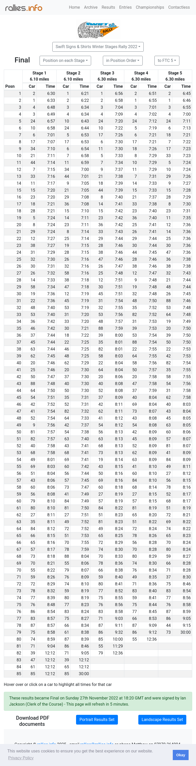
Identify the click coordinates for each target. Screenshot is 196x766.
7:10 (51, 148)
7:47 (119, 266)
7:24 (187, 162)
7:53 (153, 321)
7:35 (187, 217)
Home (74, 7)
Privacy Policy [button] (21, 758)
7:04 (119, 107)
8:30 (119, 549)
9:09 (153, 625)
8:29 (119, 542)
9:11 (119, 625)
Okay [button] (180, 755)
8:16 (119, 473)
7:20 (119, 121)
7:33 (119, 155)
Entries (125, 7)
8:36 (119, 563)
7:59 (119, 328)
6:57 (51, 121)
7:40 (119, 197)
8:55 (119, 597)
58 (67, 273)
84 (168, 459)
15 (33, 190)
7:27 (187, 183)
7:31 (153, 176)
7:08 (85, 197)
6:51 (153, 93)
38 (33, 245)
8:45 (153, 611)
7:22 (119, 128)
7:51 (119, 280)
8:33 (119, 556)
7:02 (153, 114)
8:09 (119, 397)
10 (67, 121)
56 (100, 432)
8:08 (119, 383)
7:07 (51, 141)
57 (168, 438)
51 (33, 473)
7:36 (187, 224)
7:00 (187, 114)
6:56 (119, 93)
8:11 (119, 404)
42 (168, 356)
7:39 (119, 183)
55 (67, 563)
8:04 (119, 362)
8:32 (51, 590)
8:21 (187, 514)
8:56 (187, 597)
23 (33, 197)
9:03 (119, 618)
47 (168, 252)
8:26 (153, 535)
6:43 (85, 121)
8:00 (119, 335)
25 (134, 224)
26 (134, 231)
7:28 (187, 190)
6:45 (187, 93)
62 (33, 356)
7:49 (187, 321)
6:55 (153, 100)
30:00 (185, 632)
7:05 (85, 183)
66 (33, 535)
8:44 (153, 604)
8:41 (119, 584)
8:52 (119, 590)
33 (168, 155)
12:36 (151, 639)
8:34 (153, 570)
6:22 (85, 100)
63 (33, 349)
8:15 (119, 466)
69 (134, 404)
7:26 (119, 135)
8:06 (119, 376)
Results (108, 7)
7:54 (119, 300)
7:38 (119, 176)
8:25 (119, 535)
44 (33, 162)
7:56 (119, 314)
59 (168, 556)
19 (67, 245)
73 (134, 411)
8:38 (119, 570)
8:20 (153, 514)
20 (168, 328)
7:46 (119, 245)
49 (33, 459)
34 (33, 148)
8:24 (119, 528)
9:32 (119, 632)
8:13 (119, 432)
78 (168, 487)
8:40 (119, 577)
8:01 (119, 342)
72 (168, 514)
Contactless (179, 7)
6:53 (85, 135)
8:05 (187, 418)
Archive (90, 7)
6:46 (187, 100)
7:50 (153, 300)
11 (100, 148)
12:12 (50, 653)
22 (33, 300)
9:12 (153, 632)
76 (134, 570)
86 (33, 611)
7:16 (51, 176)
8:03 (119, 356)
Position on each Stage (64, 60)
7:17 (51, 183)
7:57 (119, 321)
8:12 (119, 418)
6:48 (51, 107)
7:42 (119, 211)
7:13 (187, 128)
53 (67, 307)
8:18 (119, 487)
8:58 (187, 604)
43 (168, 411)
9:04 (51, 646)
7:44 (119, 238)
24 (33, 121)
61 (67, 632)
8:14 (119, 459)
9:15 (187, 625)
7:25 (85, 342)
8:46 (187, 584)
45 (100, 293)
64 (168, 314)
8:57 (51, 618)
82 (134, 314)
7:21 (153, 135)
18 (168, 135)
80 (33, 508)
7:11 (187, 121)
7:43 (119, 231)
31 (33, 252)
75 (168, 584)
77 (100, 590)
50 (168, 342)
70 (67, 542)
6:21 (85, 93)
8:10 (153, 466)
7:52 (153, 307)
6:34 (85, 107)
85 (100, 639)
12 (168, 224)
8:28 (153, 542)
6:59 (85, 162)
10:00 (118, 639)
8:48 (51, 604)
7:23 (187, 148)
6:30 (51, 93)
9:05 (187, 618)
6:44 (85, 128)
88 (168, 300)
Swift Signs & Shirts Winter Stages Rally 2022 (96, 46)
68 (100, 445)
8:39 (51, 597)
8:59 (187, 611)
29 (168, 176)
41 (33, 411)
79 (33, 501)
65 (134, 514)
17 (100, 135)
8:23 (119, 514)
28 (168, 197)
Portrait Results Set (96, 719)
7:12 (153, 121)
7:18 (85, 280)
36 (67, 204)
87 (168, 611)
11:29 (118, 646)
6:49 (51, 114)
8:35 (153, 577)
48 (168, 286)
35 (134, 307)
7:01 (153, 107)
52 (100, 390)
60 (168, 432)
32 (33, 259)
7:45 (153, 252)
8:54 (187, 590)
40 (67, 383)
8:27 (187, 556)
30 (134, 245)
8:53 (153, 618)
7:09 (119, 114)
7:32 (51, 273)
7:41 (119, 204)
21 (33, 155)
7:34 (119, 162)
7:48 (119, 273)
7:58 (153, 376)
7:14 (51, 162)
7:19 (153, 128)
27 (168, 473)
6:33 (51, 100)
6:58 (119, 100)
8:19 (119, 494)
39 (134, 328)
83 (134, 590)
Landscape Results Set (162, 719)
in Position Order (121, 60)
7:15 (51, 169)
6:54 (85, 148)
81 (33, 432)
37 (33, 335)
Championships (150, 7)
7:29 (153, 155)
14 (134, 183)
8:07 (153, 411)
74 (168, 528)
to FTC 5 (165, 60)
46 (33, 328)
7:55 (119, 307)
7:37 (119, 169)
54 (168, 383)
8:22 (119, 508)
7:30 (119, 141)
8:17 (187, 494)
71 (168, 570)
